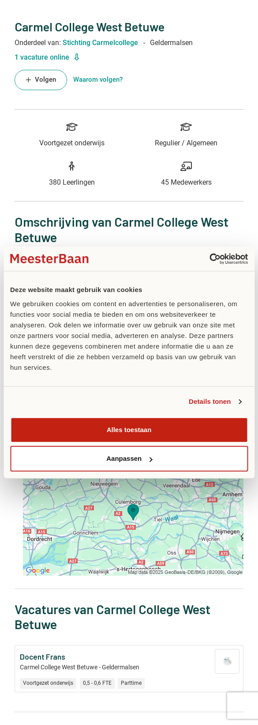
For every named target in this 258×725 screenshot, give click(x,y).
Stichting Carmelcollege (100, 42)
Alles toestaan (129, 429)
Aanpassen (129, 458)
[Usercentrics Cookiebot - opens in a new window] (209, 259)
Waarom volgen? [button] (98, 80)
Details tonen (210, 401)
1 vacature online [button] (47, 57)
